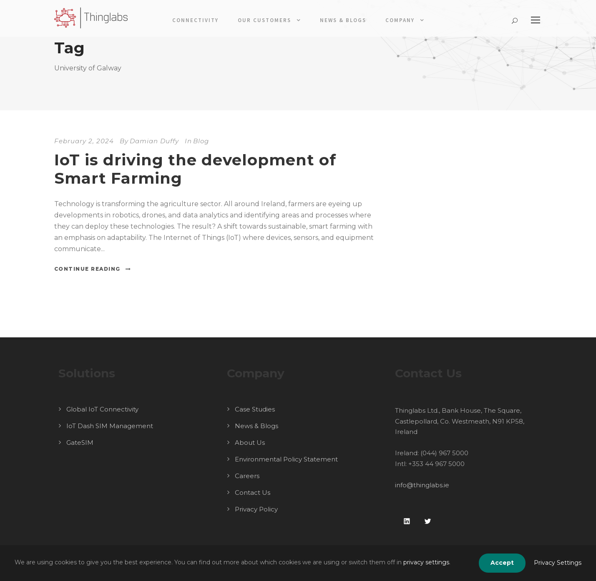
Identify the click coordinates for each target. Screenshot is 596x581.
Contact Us (252, 492)
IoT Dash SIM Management (109, 426)
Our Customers (264, 20)
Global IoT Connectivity (102, 409)
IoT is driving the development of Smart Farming (195, 168)
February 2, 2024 (84, 141)
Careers (247, 476)
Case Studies (255, 409)
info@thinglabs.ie (422, 485)
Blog (201, 141)
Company (400, 20)
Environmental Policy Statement (286, 459)
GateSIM (79, 442)
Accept (502, 562)
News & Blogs (343, 20)
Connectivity (195, 20)
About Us (250, 442)
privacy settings (426, 562)
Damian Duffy (154, 141)
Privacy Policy (256, 509)
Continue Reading (92, 269)
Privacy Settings (557, 562)
